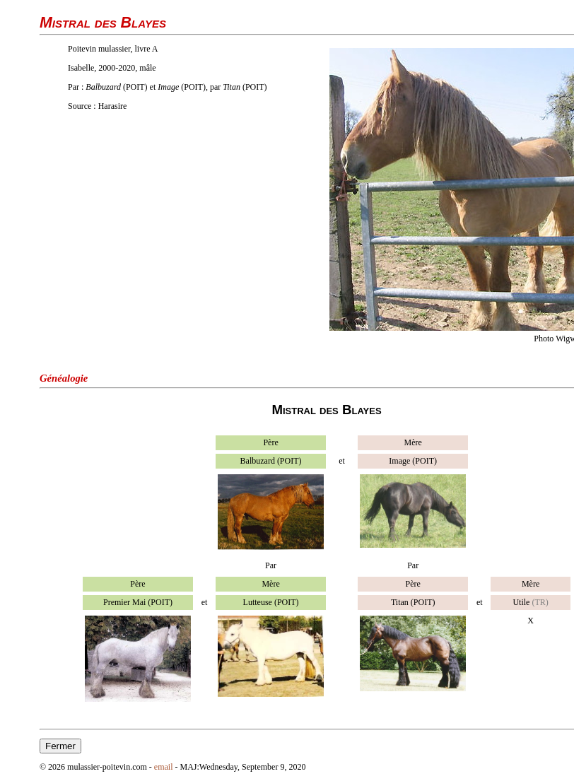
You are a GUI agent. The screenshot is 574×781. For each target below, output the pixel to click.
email (163, 767)
